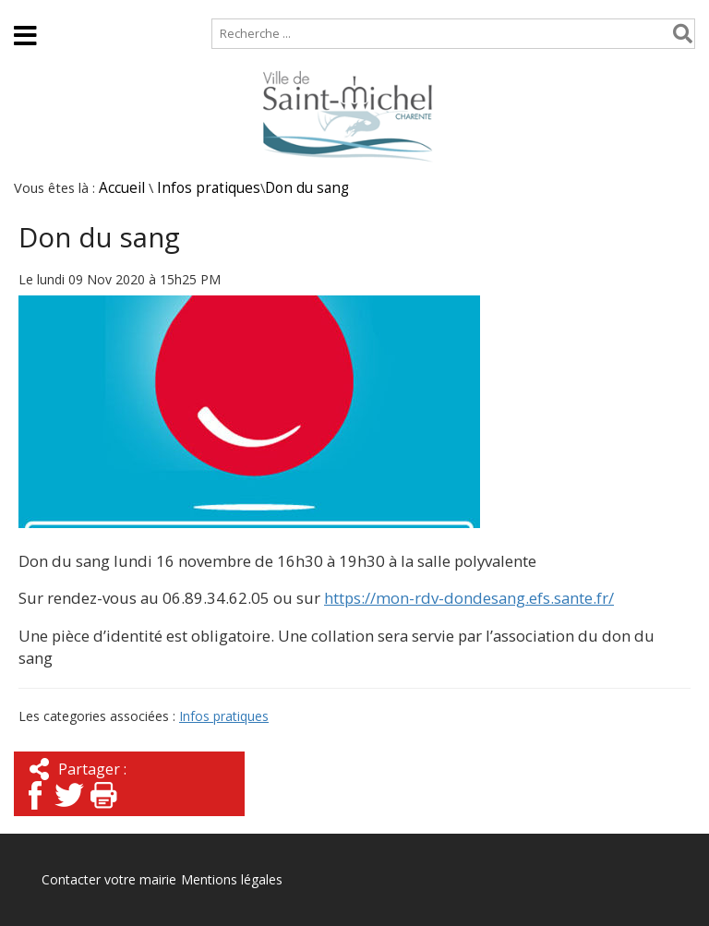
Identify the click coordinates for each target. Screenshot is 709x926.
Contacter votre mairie (109, 879)
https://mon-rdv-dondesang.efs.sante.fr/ (469, 597)
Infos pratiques (208, 188)
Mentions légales (231, 879)
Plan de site (117, 9)
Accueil (30, 9)
